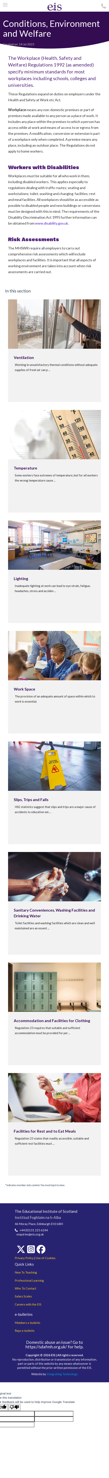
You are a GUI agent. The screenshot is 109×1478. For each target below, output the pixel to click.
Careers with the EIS (28, 1304)
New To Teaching (26, 1272)
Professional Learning (29, 1280)
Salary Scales (23, 1296)
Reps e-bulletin (24, 1330)
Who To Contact (25, 1288)
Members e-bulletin (27, 1322)
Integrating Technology (62, 1374)
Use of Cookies (45, 1258)
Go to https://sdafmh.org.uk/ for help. (54, 1344)
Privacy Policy (24, 1258)
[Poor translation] (14, 1407)
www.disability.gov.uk (51, 223)
